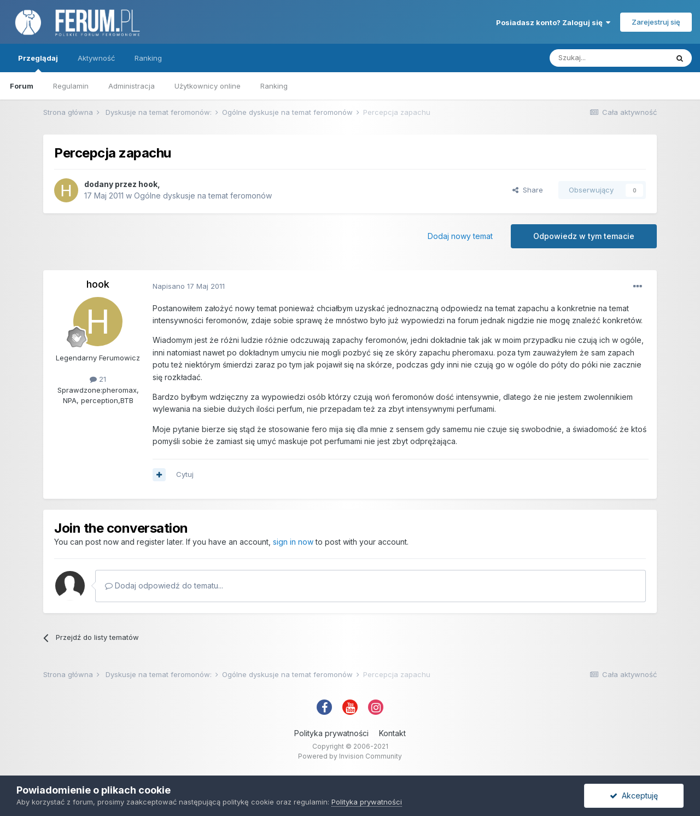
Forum (21, 85)
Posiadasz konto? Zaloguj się (553, 22)
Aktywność (96, 58)
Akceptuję (634, 795)
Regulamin (71, 85)
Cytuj (185, 474)
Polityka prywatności (331, 733)
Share (527, 189)
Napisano (189, 286)
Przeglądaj (38, 63)
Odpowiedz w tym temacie (583, 236)
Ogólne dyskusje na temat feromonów (203, 195)
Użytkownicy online (207, 85)
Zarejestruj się (656, 22)
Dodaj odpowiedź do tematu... (164, 585)
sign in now (293, 541)
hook (148, 184)
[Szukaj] (609, 58)
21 (98, 379)
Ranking (274, 85)
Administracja (131, 85)
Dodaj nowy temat (460, 236)
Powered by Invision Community (350, 756)
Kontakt (392, 733)
